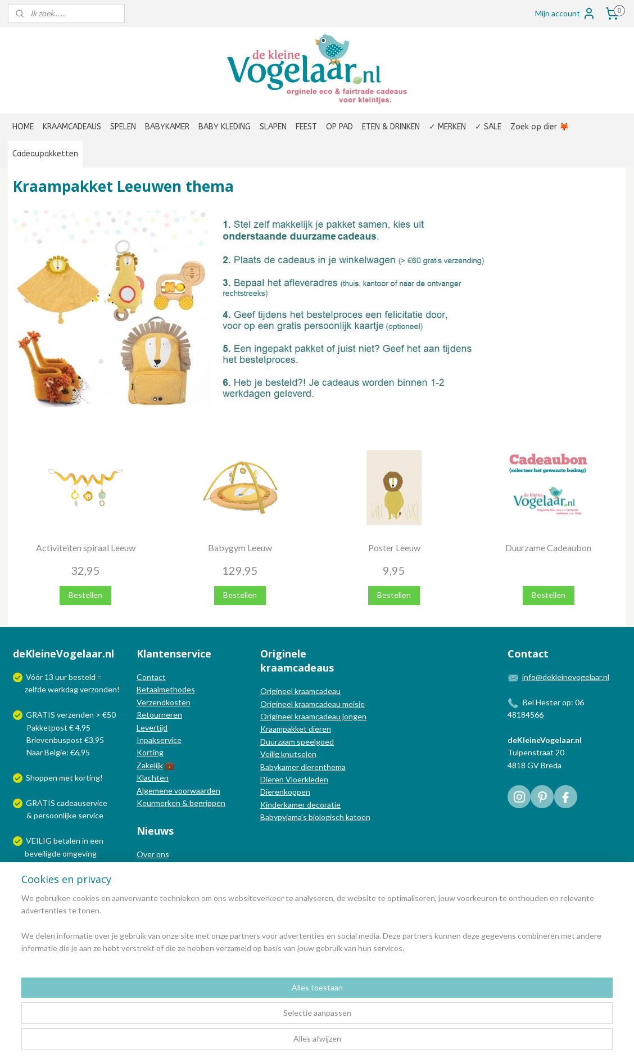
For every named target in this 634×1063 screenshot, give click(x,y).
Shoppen (41, 777)
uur (61, 677)
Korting (150, 752)
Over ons (153, 854)
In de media (157, 866)
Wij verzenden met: (60, 878)
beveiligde (43, 853)
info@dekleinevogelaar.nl (565, 677)
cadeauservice (82, 803)
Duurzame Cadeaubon (548, 547)
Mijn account (565, 13)
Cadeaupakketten (45, 154)
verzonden (98, 689)
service (89, 815)
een (96, 840)
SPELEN (123, 127)
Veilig (270, 754)
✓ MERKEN (447, 127)
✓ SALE (488, 127)
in (85, 840)
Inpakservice (159, 740)
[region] (242, 1018)
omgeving (79, 853)
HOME (23, 127)
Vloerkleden (306, 779)
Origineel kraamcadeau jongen (313, 716)
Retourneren (159, 714)
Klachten (153, 777)
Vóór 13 (40, 677)
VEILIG (39, 840)
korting (87, 777)
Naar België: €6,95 (58, 752)
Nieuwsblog (157, 879)
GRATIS (41, 803)
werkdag (63, 689)
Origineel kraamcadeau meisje (312, 704)
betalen (66, 840)
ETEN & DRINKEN (391, 127)
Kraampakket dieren (295, 728)
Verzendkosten (164, 702)
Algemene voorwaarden (178, 790)
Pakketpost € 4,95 (52, 727)
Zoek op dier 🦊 (539, 127)
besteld (82, 677)
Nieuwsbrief (158, 892)
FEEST (306, 127)
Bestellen (85, 595)
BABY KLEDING (224, 127)
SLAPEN (273, 127)
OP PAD (339, 127)
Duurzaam (278, 741)
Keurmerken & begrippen (181, 803)
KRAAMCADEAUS (72, 127)
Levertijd (152, 727)
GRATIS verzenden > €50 (71, 714)
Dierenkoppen (285, 791)
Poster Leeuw (394, 547)
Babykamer (279, 767)
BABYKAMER (167, 127)
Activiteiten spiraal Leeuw (85, 547)
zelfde (35, 689)
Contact (151, 677)
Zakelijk (150, 765)
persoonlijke (55, 815)
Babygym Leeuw (240, 547)
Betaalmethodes (166, 689)
